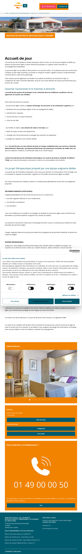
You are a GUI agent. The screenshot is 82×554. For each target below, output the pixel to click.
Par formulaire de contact (50, 528)
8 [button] (52, 401)
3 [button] (36, 401)
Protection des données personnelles (17, 523)
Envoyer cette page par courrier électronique (57, 520)
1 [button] (30, 401)
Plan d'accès (41, 420)
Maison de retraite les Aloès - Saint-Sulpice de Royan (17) (22, 540)
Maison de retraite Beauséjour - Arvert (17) (24, 13)
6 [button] (46, 401)
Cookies (7, 525)
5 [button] (43, 401)
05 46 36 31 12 (47, 525)
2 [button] (33, 401)
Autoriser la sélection (41, 301)
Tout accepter (67, 301)
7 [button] (49, 401)
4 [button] (39, 401)
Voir (41, 505)
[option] (41, 373)
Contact (62, 6)
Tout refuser (15, 301)
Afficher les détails (69, 295)
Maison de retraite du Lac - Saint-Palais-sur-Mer (19, 537)
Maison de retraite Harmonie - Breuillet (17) (18, 534)
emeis (7, 13)
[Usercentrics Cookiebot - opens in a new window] (71, 251)
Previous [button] (3, 374)
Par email (41, 434)
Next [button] (79, 374)
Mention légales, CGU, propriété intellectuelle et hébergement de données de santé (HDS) (22, 519)
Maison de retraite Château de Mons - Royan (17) (20, 543)
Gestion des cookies (11, 527)
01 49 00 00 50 (49, 6)
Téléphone (41, 428)
